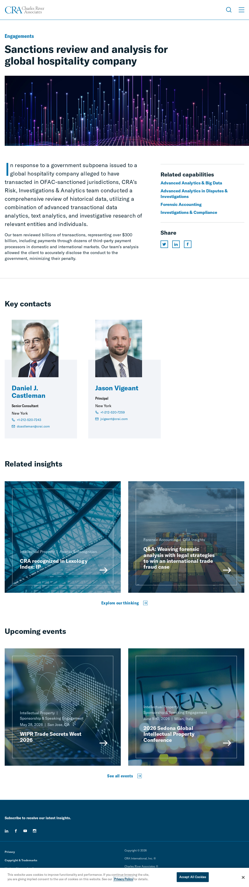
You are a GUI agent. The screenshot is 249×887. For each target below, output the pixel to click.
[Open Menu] (241, 10)
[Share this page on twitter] (164, 244)
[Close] (243, 878)
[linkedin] (6, 831)
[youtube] (25, 831)
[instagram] (35, 831)
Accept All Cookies (192, 878)
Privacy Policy (123, 880)
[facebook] (16, 831)
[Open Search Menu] (229, 10)
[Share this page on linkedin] (176, 244)
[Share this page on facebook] (187, 244)
